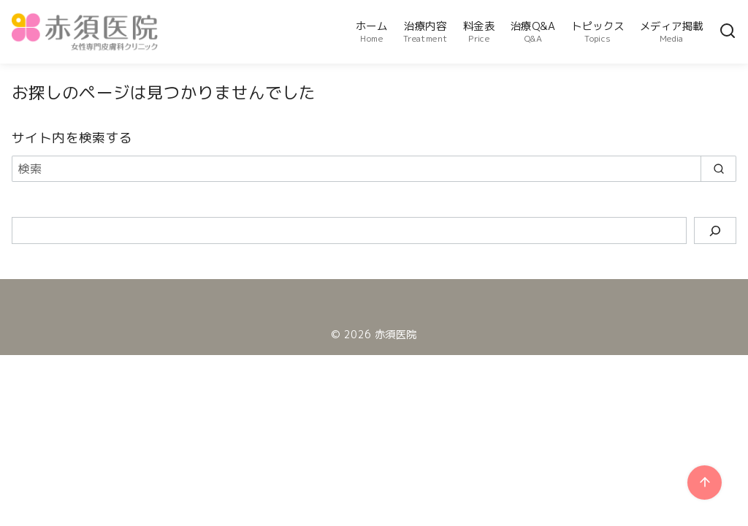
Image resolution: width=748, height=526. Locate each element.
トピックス (597, 32)
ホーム (371, 32)
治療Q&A (533, 32)
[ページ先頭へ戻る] (704, 482)
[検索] (727, 32)
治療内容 (425, 32)
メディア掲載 (671, 32)
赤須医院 (396, 334)
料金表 (479, 32)
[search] (718, 169)
